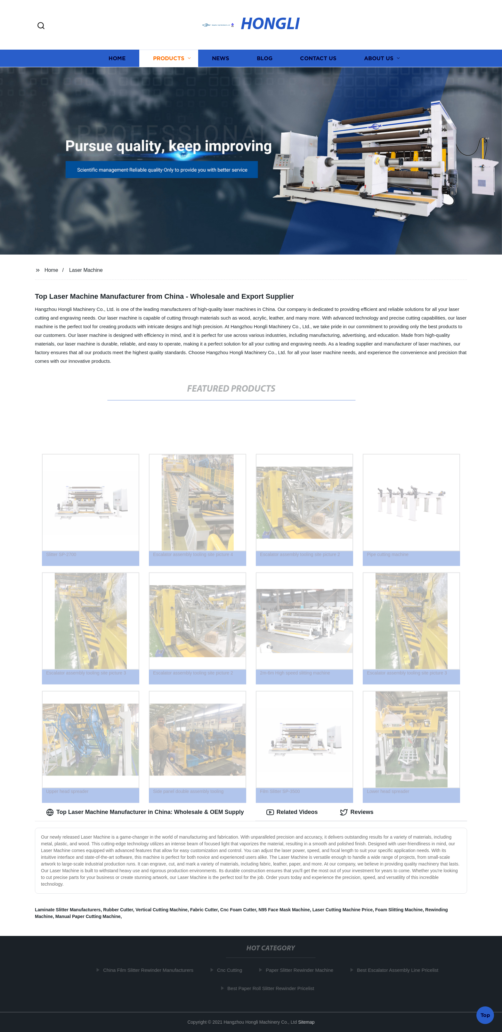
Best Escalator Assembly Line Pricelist (400, 970)
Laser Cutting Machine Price (342, 909)
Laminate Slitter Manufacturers (68, 909)
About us (378, 58)
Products (168, 58)
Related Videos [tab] (292, 812)
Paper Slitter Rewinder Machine (302, 970)
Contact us (318, 58)
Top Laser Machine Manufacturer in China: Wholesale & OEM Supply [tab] (145, 812)
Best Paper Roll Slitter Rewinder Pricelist (274, 988)
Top (485, 1015)
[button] (41, 26)
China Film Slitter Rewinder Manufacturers (151, 970)
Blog (264, 58)
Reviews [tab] (356, 812)
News (220, 58)
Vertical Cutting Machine (161, 909)
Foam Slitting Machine (399, 909)
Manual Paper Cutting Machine (88, 916)
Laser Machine (86, 270)
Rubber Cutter (118, 909)
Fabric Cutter (204, 909)
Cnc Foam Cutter (238, 909)
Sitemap (306, 1022)
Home (117, 58)
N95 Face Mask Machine (284, 909)
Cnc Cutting (232, 970)
